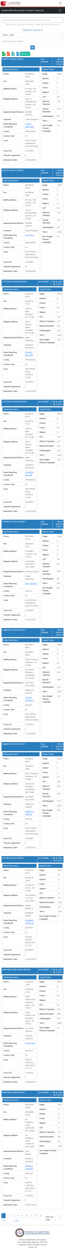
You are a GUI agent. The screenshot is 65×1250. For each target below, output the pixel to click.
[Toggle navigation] (60, 3)
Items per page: (50, 1218)
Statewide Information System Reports (22, 10)
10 (4, 1220)
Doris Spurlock (31, 583)
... (9, 1220)
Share (25, 54)
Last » (16, 1220)
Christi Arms (30, 1043)
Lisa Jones (29, 235)
